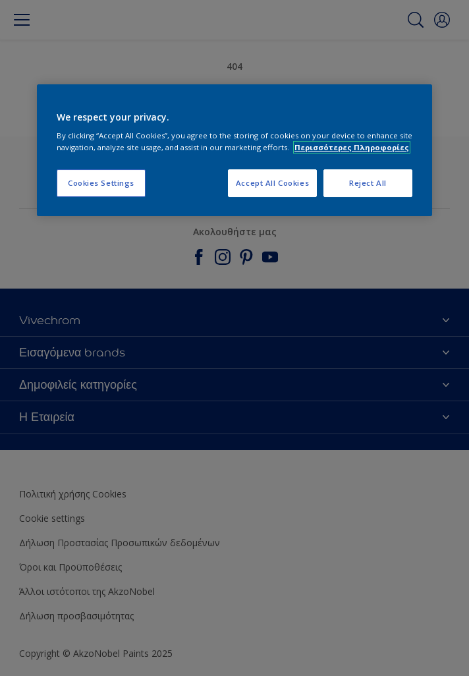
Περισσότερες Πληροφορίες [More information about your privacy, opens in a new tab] (351, 147)
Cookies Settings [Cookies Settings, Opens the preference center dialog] (101, 183)
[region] (234, 150)
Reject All (368, 183)
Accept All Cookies (272, 183)
